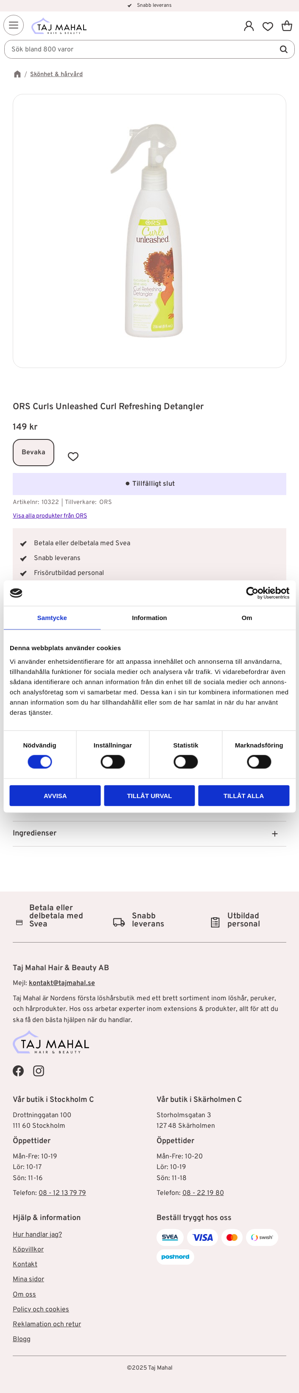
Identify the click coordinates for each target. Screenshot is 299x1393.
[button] (13, 25)
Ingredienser (34, 833)
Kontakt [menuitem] (25, 1264)
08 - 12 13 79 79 (62, 1193)
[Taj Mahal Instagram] (38, 1071)
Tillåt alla (244, 795)
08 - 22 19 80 (203, 1193)
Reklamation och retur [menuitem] (47, 1324)
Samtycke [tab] (52, 617)
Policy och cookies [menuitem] (41, 1309)
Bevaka (33, 452)
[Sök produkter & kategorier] (149, 49)
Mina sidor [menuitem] (28, 1279)
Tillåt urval (149, 795)
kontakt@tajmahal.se (62, 983)
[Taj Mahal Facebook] (18, 1071)
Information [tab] (149, 617)
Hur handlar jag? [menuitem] (37, 1235)
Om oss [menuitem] (24, 1295)
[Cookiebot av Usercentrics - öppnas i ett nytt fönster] (252, 593)
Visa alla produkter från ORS (50, 516)
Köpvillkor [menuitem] (28, 1250)
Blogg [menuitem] (22, 1339)
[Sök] (283, 49)
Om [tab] (247, 617)
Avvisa (55, 795)
